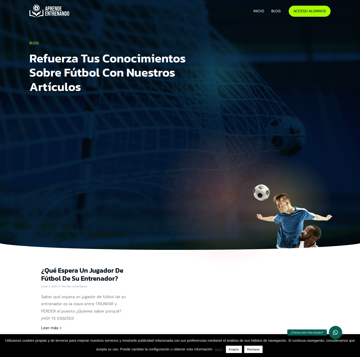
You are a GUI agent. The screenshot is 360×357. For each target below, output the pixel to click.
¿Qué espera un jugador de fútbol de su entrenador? (82, 274)
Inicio (258, 11)
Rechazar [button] (253, 349)
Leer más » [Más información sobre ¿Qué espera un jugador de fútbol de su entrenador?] (51, 327)
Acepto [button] (234, 349)
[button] (335, 332)
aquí (219, 349)
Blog (275, 11)
